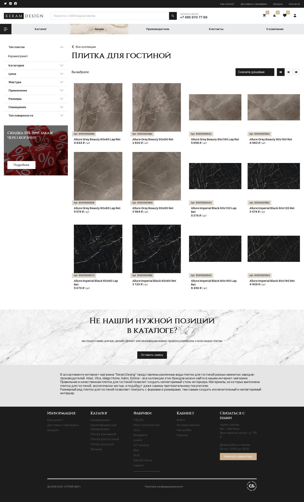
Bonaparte (140, 435)
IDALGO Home (143, 460)
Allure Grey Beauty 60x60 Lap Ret (97, 139)
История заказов (188, 425)
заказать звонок (189, 13)
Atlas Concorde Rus (147, 425)
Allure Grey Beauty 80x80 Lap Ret (97, 208)
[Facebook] (15, 4)
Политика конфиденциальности (164, 486)
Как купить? (227, 4)
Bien (136, 450)
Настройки (184, 430)
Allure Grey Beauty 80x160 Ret (271, 139)
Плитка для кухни (102, 444)
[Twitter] (5, 4)
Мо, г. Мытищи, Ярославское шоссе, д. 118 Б (238, 433)
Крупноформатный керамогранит (103, 427)
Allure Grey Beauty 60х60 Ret (152, 139)
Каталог (41, 29)
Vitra (137, 430)
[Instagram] (10, 4)
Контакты (294, 4)
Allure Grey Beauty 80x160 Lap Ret (215, 139)
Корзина (182, 435)
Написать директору (238, 456)
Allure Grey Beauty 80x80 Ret (152, 208)
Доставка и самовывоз (254, 4)
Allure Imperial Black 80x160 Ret (272, 281)
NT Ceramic (141, 445)
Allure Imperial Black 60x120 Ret (272, 208)
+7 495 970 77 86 (193, 17)
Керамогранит (100, 420)
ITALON (138, 420)
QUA (136, 455)
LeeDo (138, 440)
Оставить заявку (152, 355)
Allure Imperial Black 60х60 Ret (154, 281)
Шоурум (278, 4)
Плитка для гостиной (105, 439)
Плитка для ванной (103, 434)
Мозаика (96, 449)
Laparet (139, 465)
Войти (181, 420)
